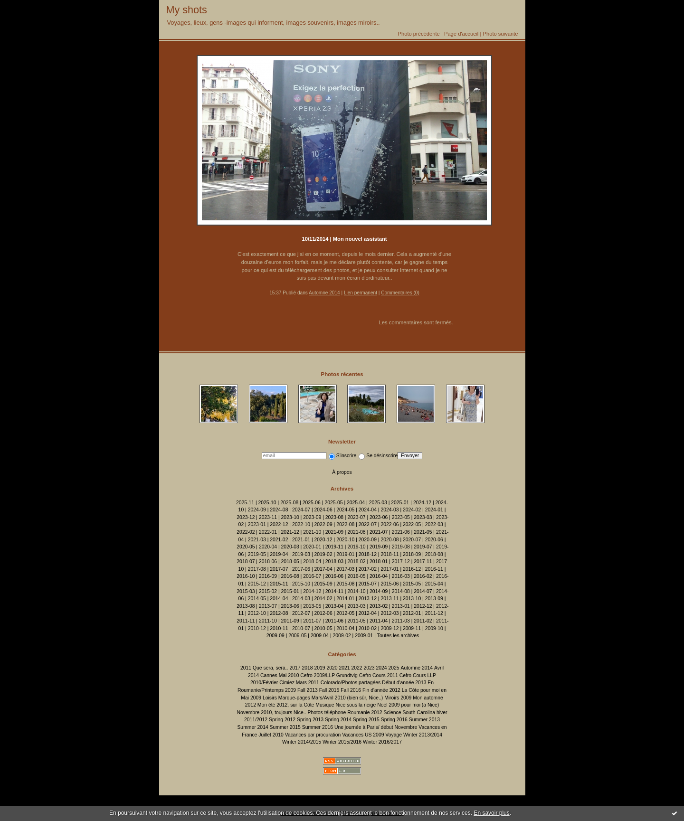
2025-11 (245, 502)
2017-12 (401, 561)
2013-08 (246, 606)
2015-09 (323, 583)
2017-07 (279, 569)
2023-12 (246, 517)
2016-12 (412, 569)
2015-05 (412, 583)
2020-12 (323, 539)
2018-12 (368, 554)
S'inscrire (342, 455)
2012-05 (345, 613)
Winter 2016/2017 (382, 742)
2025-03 (378, 502)
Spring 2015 (366, 719)
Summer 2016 (317, 727)
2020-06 (434, 539)
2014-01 (345, 598)
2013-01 (401, 606)
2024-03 (389, 509)
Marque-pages (294, 697)
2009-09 (275, 635)
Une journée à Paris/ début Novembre (375, 727)
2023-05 (401, 517)
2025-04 (356, 502)
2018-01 (379, 561)
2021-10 (312, 532)
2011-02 (423, 620)
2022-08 (345, 524)
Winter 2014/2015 (301, 742)
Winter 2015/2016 (342, 742)
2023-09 (312, 517)
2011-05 (356, 620)
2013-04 (334, 606)
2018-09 (412, 554)
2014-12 (312, 591)
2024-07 (301, 509)
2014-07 (423, 591)
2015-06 (389, 583)
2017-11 (423, 561)
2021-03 (257, 539)
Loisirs (270, 697)
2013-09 (434, 598)
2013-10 (412, 598)
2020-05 (246, 546)
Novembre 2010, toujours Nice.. (271, 712)
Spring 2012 (282, 719)
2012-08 (279, 613)
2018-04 (312, 561)
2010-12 (257, 628)
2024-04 (368, 509)
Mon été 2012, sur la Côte (285, 705)
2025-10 (267, 502)
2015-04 (434, 583)
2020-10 (345, 539)
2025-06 (312, 502)
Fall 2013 (307, 690)
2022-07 (368, 524)
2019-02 (323, 554)
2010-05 (323, 628)
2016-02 (423, 576)
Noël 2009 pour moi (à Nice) (408, 705)
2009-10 (434, 628)
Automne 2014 (324, 292)
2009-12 (389, 628)
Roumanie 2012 (364, 712)
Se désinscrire (378, 455)
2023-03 (423, 517)
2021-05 (423, 532)
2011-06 (334, 620)
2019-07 (423, 546)
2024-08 (279, 509)
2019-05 (257, 554)
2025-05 (333, 502)
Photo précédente (418, 34)
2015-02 (268, 591)
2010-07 (301, 628)
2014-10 (356, 591)
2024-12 (422, 502)
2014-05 (257, 598)
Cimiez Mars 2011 (299, 682)
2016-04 (379, 576)
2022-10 (301, 524)
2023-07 (356, 517)
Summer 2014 (252, 727)
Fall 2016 (351, 690)
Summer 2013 (424, 719)
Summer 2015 (285, 727)
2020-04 (268, 546)
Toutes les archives (398, 635)
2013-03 (356, 606)
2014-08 (401, 591)
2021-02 (279, 539)
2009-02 (342, 635)
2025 (394, 667)
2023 (368, 667)
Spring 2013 (310, 719)
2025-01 (400, 502)
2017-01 (389, 569)
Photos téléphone (326, 712)
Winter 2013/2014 (422, 734)
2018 (307, 667)
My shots (186, 10)
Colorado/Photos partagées (351, 682)
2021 (344, 667)
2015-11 (279, 583)
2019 (319, 667)
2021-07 (379, 532)
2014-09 (379, 591)
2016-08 (290, 576)
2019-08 (401, 546)
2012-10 (257, 613)
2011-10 (268, 620)
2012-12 (423, 606)
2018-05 (290, 561)
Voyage (393, 734)
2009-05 (297, 635)
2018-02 (356, 561)
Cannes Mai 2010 (279, 675)
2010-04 (345, 628)
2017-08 (257, 569)
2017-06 (301, 569)
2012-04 (368, 613)
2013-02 (379, 606)
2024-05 (345, 509)
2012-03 (389, 613)
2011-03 (401, 620)
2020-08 (389, 539)
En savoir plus (491, 813)
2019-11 (334, 546)
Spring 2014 (338, 719)
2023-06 (379, 517)
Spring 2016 (394, 719)
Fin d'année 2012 (381, 690)
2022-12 (279, 524)
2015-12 (257, 583)
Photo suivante (500, 34)
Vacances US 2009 (363, 734)
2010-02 (368, 628)
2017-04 (323, 569)
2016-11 (434, 569)
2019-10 (356, 546)
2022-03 (434, 524)
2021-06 (401, 532)
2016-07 (312, 576)
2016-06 (334, 576)
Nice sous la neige (355, 705)
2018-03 (334, 561)
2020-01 (312, 546)
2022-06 (389, 524)
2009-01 (364, 635)
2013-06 (290, 606)
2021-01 (301, 539)
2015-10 (301, 583)
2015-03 (246, 591)
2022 (356, 667)
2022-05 (412, 524)
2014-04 (279, 598)
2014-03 (301, 598)
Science (392, 712)
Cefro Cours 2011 (378, 675)
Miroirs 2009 (397, 697)
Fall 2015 (329, 690)
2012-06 (323, 613)
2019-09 (379, 546)
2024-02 (412, 509)
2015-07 (368, 583)
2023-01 (257, 524)
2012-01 (412, 613)
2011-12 (434, 613)
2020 (331, 667)
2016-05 (356, 576)
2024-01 (434, 509)
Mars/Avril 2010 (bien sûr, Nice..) (347, 697)
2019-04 (279, 554)
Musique (324, 705)
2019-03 (301, 554)
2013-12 (368, 598)
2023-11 (268, 517)
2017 (294, 667)
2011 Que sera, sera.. (264, 667)
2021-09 (334, 532)
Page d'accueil (461, 34)
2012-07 (301, 613)
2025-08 (289, 502)
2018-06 (268, 561)
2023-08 (334, 517)
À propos (342, 472)
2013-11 (389, 598)
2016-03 (401, 576)
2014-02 (323, 598)
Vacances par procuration (313, 734)
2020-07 (412, 539)
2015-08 (345, 583)
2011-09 (290, 620)
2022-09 (323, 524)
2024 (381, 667)
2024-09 (257, 509)
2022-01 (268, 532)
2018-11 (389, 554)
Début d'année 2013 (404, 682)
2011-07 (312, 620)
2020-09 (368, 539)
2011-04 (379, 620)
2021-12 (290, 532)
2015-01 (290, 591)
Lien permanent (360, 292)
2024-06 (323, 509)
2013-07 (268, 606)
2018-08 (434, 554)
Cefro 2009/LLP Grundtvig (329, 675)
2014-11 (334, 591)
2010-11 (279, 628)
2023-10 (290, 517)
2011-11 (246, 620)
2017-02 (368, 569)
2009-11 (412, 628)
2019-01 (345, 554)
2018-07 (246, 561)
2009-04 (320, 635)
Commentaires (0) (400, 292)
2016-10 (246, 576)
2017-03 (345, 569)
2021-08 (356, 532)
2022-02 (246, 532)
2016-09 (268, 576)
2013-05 (312, 606)
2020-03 (290, 546)
